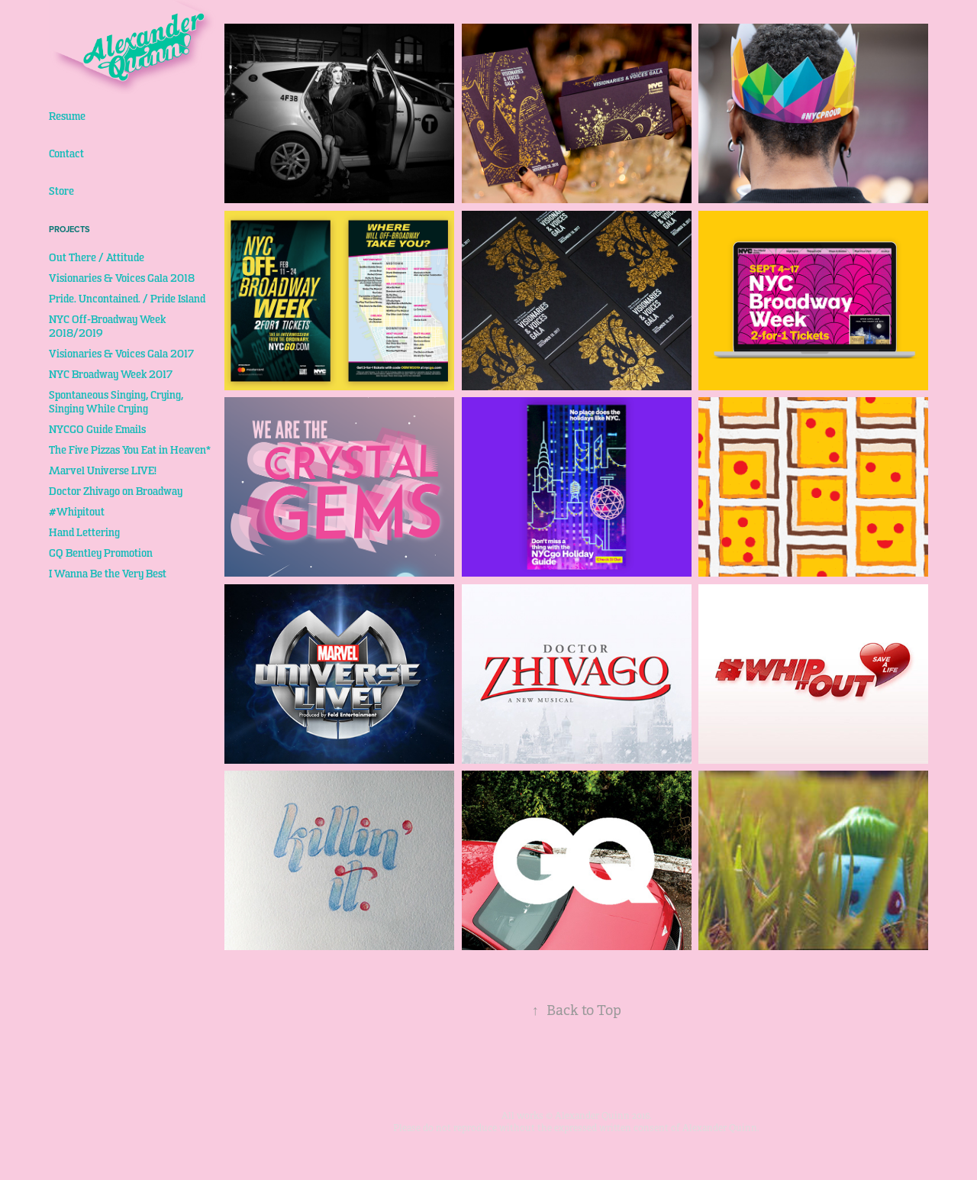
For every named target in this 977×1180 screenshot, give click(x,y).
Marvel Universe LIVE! (102, 471)
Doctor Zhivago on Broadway (115, 491)
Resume (67, 116)
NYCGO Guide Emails (97, 429)
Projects (69, 229)
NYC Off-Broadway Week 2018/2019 (107, 326)
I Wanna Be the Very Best (107, 574)
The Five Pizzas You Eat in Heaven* (130, 450)
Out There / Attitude (96, 258)
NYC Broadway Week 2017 (111, 374)
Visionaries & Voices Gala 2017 (121, 354)
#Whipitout (77, 512)
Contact (66, 154)
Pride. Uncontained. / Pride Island (127, 299)
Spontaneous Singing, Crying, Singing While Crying (116, 402)
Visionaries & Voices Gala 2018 (122, 278)
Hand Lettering (84, 532)
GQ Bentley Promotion (101, 553)
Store (61, 191)
